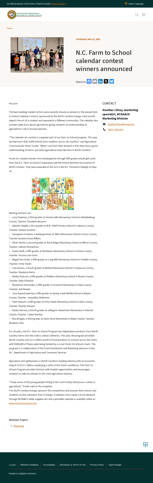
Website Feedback (29, 465)
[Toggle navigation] (146, 14)
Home (9, 28)
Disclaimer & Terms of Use (73, 465)
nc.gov (12, 465)
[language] (136, 4)
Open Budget (115, 465)
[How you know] (59, 4)
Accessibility (49, 465)
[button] (135, 14)
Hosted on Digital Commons (22, 473)
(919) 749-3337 (116, 129)
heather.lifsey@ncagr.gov (121, 124)
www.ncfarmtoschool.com (23, 403)
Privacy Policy (97, 465)
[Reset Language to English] (126, 4)
